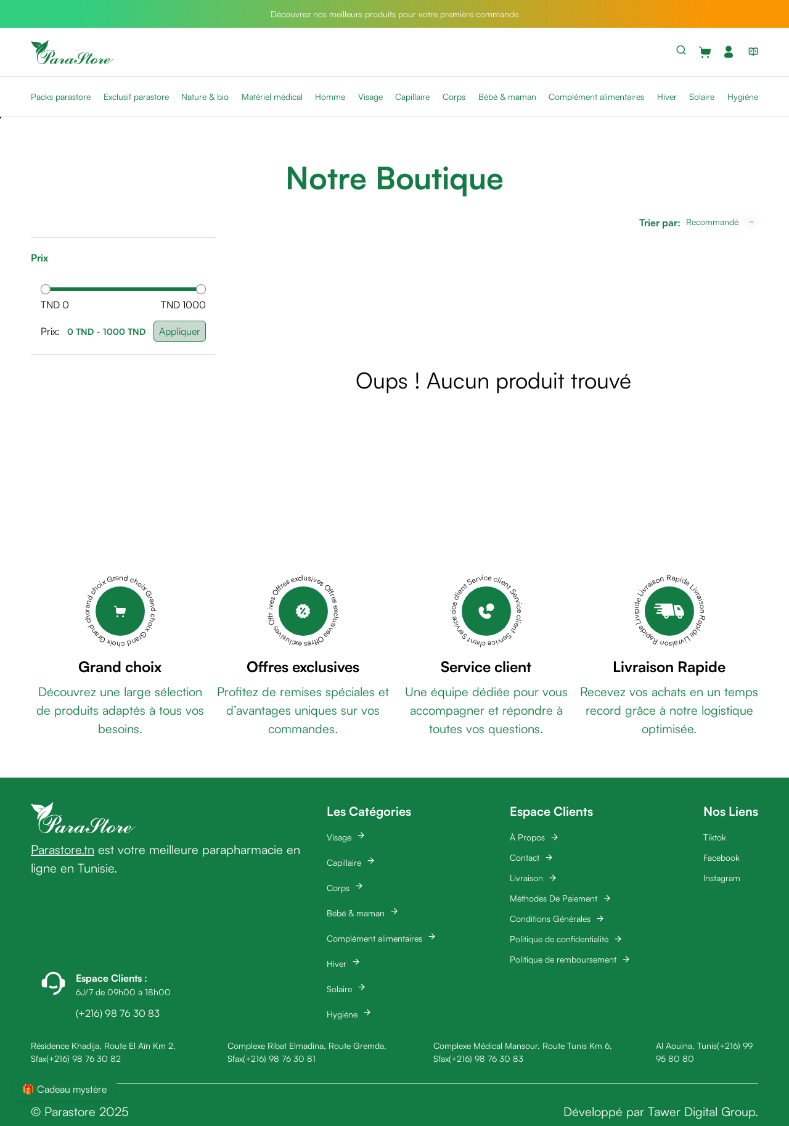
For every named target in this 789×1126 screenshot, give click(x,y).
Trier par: (660, 222)
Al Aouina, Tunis (686, 1045)
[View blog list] (750, 52)
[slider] (46, 289)
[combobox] (721, 222)
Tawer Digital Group (701, 1111)
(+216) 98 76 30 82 (83, 1058)
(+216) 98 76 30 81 (279, 1058)
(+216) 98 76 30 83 (486, 1058)
